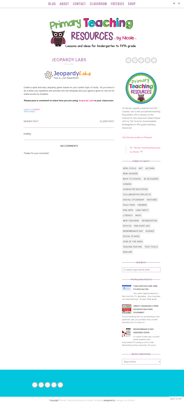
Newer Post (31, 121)
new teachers (131, 221)
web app (127, 252)
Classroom (98, 3)
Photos (127, 226)
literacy (128, 215)
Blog (52, 3)
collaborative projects (137, 195)
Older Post (107, 121)
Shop (132, 3)
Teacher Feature (132, 247)
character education (135, 189)
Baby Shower (130, 174)
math (138, 215)
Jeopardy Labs (86, 100)
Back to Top (175, 399)
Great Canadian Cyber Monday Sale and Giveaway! (145, 309)
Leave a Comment (32, 110)
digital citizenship (133, 200)
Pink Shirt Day (142, 226)
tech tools (29, 112)
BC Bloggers (151, 179)
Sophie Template (95, 400)
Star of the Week (133, 242)
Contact (79, 3)
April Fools (129, 168)
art (141, 168)
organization (149, 221)
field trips (129, 205)
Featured (152, 200)
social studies (131, 236)
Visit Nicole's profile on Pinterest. (137, 137)
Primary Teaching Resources (72, 400)
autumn (150, 168)
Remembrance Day (133, 231)
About (64, 3)
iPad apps (128, 210)
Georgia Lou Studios (125, 400)
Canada (127, 184)
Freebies (117, 3)
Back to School (132, 179)
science (150, 231)
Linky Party (142, 210)
